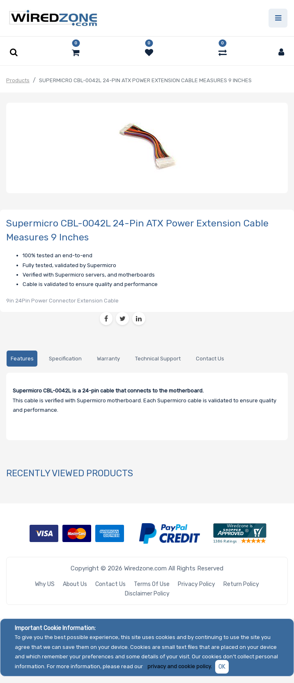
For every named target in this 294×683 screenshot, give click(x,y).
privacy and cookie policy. (179, 666)
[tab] (22, 359)
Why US (45, 584)
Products (18, 80)
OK (221, 666)
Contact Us (110, 584)
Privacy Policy (196, 584)
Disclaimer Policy (147, 593)
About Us (75, 584)
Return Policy (241, 584)
